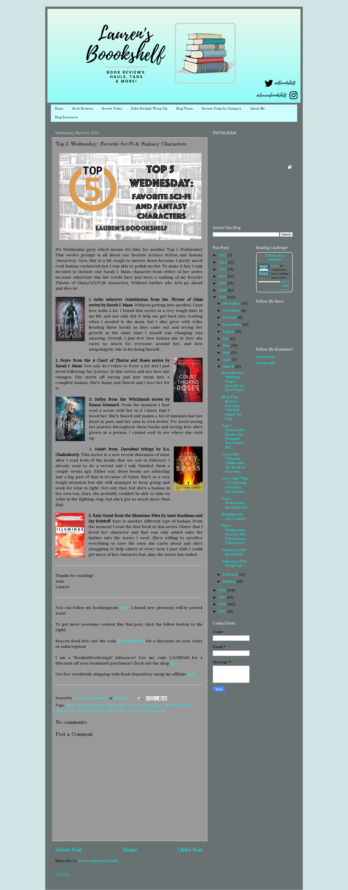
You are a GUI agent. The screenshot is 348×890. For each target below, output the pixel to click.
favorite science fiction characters (106, 711)
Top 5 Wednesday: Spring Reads (234, 502)
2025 (222, 255)
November (232, 310)
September (232, 324)
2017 (222, 597)
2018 (222, 590)
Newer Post (68, 849)
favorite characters (145, 705)
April (227, 359)
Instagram (265, 356)
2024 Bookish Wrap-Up (149, 108)
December (232, 303)
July (226, 338)
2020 (223, 290)
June (227, 345)
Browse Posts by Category (221, 108)
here (124, 607)
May (227, 352)
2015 (222, 611)
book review (117, 705)
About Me (257, 108)
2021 (222, 283)
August (229, 331)
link (191, 674)
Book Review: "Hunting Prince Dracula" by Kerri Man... (233, 381)
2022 (222, 276)
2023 (222, 269)
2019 (222, 297)
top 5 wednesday (151, 711)
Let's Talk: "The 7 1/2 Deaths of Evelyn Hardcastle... (235, 485)
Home (59, 108)
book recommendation (85, 705)
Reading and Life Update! (234, 516)
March (229, 366)
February (231, 574)
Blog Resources (66, 117)
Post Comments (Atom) (98, 860)
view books (286, 290)
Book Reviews (82, 108)
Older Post (190, 849)
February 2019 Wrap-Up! (234, 563)
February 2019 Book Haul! (234, 552)
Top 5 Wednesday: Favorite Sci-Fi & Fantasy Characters (234, 534)
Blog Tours (184, 108)
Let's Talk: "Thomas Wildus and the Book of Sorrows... (233, 463)
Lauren (275, 265)
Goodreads (265, 363)
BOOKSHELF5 (131, 640)
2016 (222, 604)
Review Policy (112, 108)
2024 (223, 262)
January (230, 581)
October (230, 317)
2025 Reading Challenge (274, 257)
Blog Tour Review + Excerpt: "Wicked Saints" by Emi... (232, 408)
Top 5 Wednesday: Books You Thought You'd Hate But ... (234, 436)
